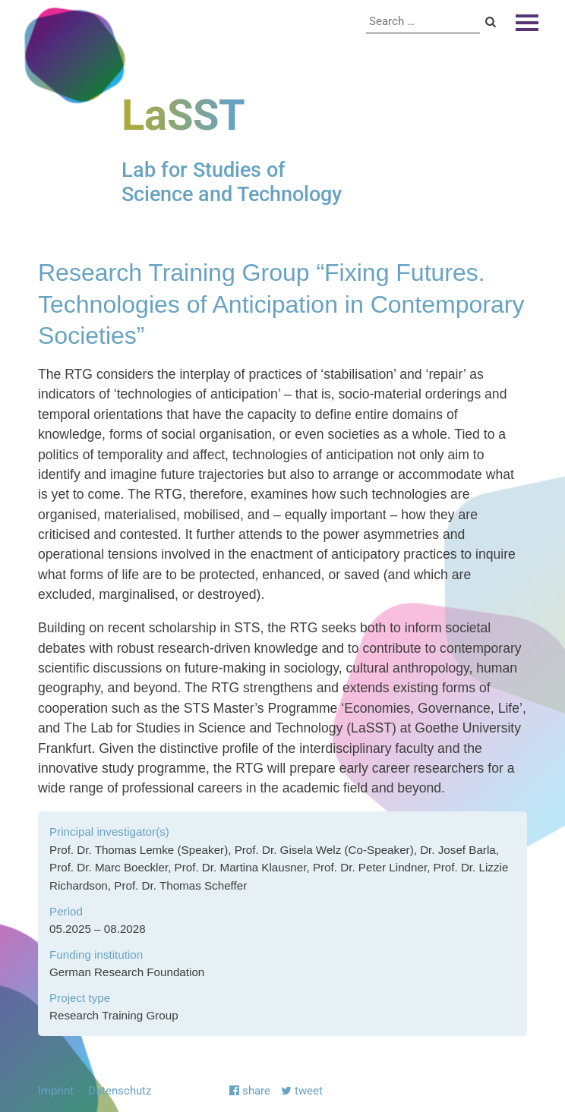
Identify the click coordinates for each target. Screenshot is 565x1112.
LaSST (183, 115)
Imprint (56, 1091)
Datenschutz (119, 1091)
